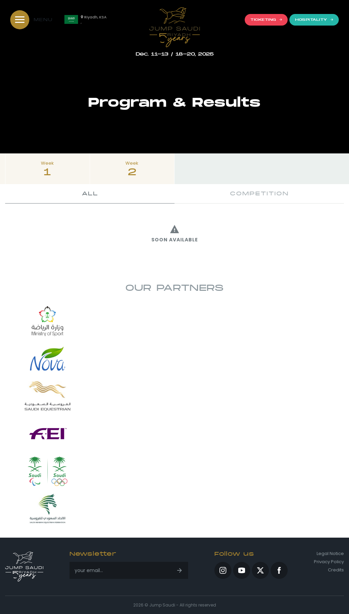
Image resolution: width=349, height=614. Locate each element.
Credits (336, 570)
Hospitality (314, 19)
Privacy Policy (329, 561)
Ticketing (266, 19)
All (90, 193)
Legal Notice (330, 553)
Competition (259, 193)
